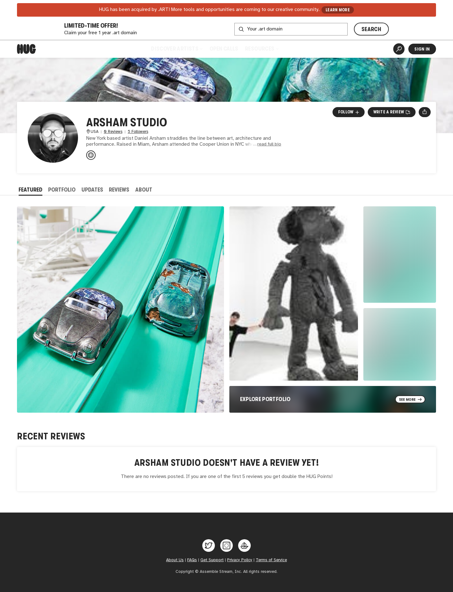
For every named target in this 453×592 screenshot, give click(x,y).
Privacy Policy (239, 560)
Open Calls (224, 49)
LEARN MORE (338, 10)
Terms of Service (271, 560)
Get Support (212, 560)
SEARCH (371, 29)
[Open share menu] (424, 112)
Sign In (422, 49)
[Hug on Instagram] (226, 545)
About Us (175, 560)
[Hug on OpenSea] (244, 545)
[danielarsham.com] (91, 155)
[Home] (26, 49)
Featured (30, 190)
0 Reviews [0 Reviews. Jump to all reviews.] (113, 132)
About (143, 190)
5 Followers (138, 132)
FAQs (192, 560)
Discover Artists (176, 49)
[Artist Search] (399, 49)
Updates (92, 190)
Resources (261, 49)
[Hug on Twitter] (208, 545)
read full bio (269, 144)
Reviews (119, 190)
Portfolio (62, 190)
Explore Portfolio (265, 399)
